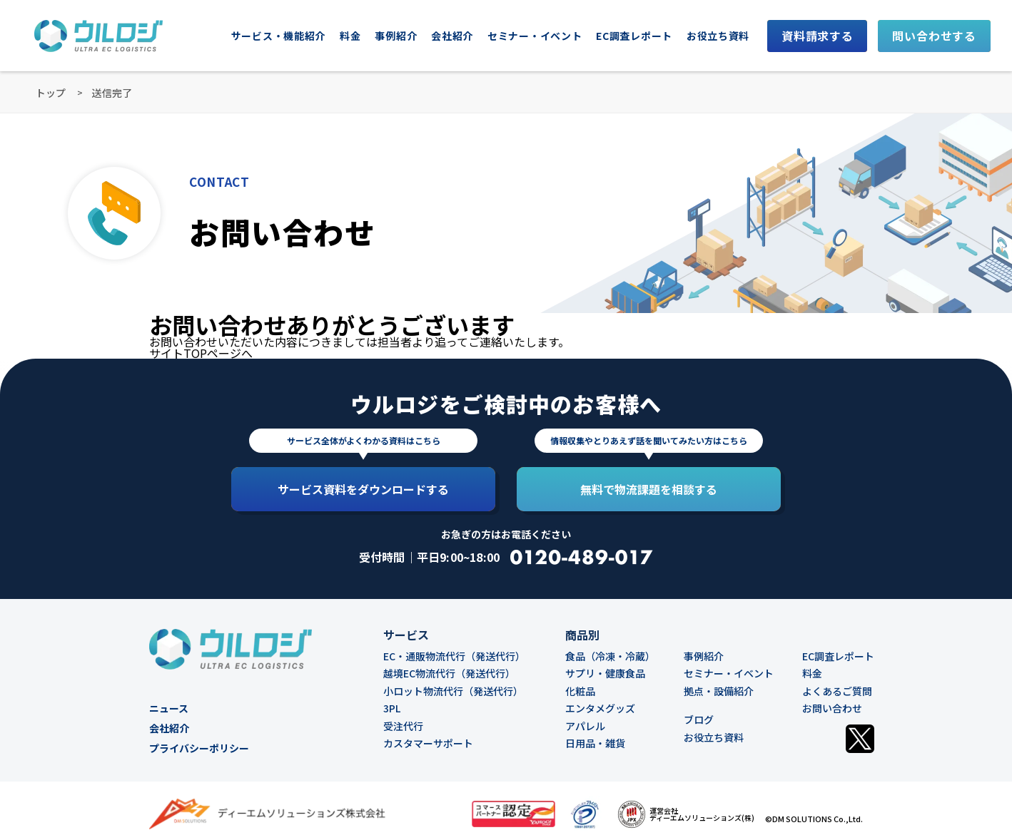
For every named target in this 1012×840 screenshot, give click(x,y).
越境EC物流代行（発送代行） (449, 673)
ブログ (699, 719)
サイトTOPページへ (201, 353)
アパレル (585, 726)
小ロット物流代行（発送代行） (453, 691)
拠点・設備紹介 (719, 691)
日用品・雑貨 (595, 743)
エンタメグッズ (600, 708)
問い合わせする (934, 35)
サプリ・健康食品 (605, 673)
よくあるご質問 (837, 691)
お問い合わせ (832, 708)
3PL (391, 708)
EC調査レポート (634, 36)
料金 (350, 36)
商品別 (582, 634)
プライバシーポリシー (199, 748)
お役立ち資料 (718, 36)
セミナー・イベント (729, 673)
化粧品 (580, 691)
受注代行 (403, 726)
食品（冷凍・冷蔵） (610, 656)
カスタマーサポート (428, 743)
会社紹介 (452, 36)
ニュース (168, 708)
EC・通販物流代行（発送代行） (454, 656)
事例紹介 (396, 36)
